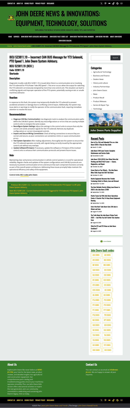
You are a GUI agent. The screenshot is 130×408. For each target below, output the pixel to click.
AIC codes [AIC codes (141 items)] (107, 255)
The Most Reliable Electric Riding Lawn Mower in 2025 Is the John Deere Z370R (105, 188)
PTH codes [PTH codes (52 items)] (107, 305)
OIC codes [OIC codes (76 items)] (107, 295)
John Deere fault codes (22, 46)
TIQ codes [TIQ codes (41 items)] (96, 340)
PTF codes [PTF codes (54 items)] (96, 305)
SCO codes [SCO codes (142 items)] (107, 325)
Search (115, 58)
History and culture (100, 83)
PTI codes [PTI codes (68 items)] (96, 310)
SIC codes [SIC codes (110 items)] (96, 330)
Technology (97, 109)
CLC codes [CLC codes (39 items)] (96, 275)
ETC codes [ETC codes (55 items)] (107, 285)
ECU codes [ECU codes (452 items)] (107, 280)
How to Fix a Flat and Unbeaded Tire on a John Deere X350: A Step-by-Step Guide (104, 143)
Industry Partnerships (101, 87)
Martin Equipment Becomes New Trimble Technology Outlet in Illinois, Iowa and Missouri (105, 179)
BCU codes (24, 175)
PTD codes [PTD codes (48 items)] (107, 300)
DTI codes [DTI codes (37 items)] (96, 280)
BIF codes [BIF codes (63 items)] (96, 265)
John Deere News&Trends (88, 405)
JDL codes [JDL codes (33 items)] (96, 295)
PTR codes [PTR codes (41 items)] (107, 315)
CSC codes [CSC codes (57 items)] (107, 275)
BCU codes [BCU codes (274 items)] (107, 260)
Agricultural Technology (102, 72)
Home (10, 36)
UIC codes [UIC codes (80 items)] (96, 345)
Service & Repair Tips (101, 105)
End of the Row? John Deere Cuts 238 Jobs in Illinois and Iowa (104, 208)
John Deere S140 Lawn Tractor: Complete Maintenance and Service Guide (103, 152)
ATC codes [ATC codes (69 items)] (96, 260)
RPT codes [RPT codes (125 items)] (107, 320)
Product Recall (98, 98)
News (95, 94)
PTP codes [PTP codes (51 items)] (107, 310)
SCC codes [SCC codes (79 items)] (96, 325)
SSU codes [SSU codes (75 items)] (107, 330)
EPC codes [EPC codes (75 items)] (96, 285)
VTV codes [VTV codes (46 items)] (107, 345)
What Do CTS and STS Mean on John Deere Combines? (103, 227)
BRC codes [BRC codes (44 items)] (106, 265)
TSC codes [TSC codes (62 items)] (107, 340)
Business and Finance (101, 76)
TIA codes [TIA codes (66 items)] (107, 335)
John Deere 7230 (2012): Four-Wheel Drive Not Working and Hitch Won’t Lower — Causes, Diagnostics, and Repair (104, 161)
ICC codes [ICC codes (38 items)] (107, 290)
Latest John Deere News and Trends (54, 405)
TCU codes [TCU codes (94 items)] (96, 335)
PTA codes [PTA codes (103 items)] (96, 300)
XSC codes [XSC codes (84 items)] (107, 350)
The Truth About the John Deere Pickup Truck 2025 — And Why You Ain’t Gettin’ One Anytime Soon (105, 217)
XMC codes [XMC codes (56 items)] (96, 350)
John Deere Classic (100, 90)
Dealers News (98, 79)
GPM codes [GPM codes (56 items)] (96, 290)
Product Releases (99, 101)
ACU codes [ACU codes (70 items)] (96, 255)
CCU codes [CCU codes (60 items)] (107, 270)
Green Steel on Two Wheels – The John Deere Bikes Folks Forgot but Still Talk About (104, 171)
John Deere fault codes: (102, 250)
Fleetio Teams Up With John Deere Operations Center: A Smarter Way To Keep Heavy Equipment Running (105, 198)
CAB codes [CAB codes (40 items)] (96, 270)
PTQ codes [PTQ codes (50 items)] (96, 315)
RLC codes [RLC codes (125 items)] (96, 320)
